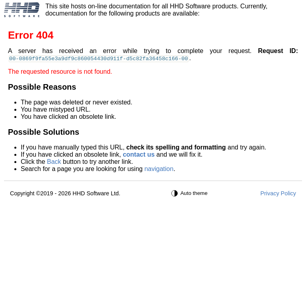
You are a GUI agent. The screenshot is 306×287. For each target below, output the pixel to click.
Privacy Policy (278, 193)
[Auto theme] (190, 193)
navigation (158, 168)
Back (54, 161)
